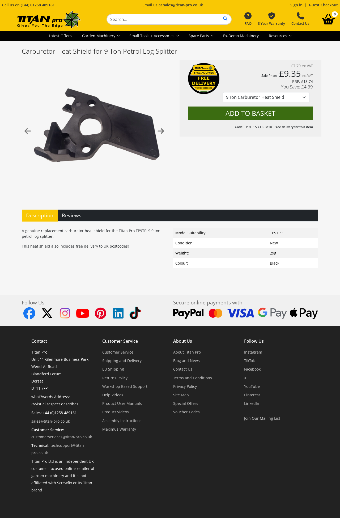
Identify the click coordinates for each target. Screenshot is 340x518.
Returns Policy (115, 377)
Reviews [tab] (71, 215)
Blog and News (186, 360)
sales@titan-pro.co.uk (183, 4)
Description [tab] (39, 215)
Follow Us (254, 341)
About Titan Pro (187, 352)
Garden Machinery (99, 35)
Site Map (181, 394)
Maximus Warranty (119, 429)
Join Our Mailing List (262, 418)
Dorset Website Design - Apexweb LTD (188, 503)
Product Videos (115, 411)
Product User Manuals (122, 403)
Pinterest (252, 394)
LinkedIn (251, 403)
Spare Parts (199, 35)
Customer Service (120, 341)
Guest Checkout (323, 4)
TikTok (249, 360)
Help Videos (112, 394)
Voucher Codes (186, 411)
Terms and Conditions (192, 377)
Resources (278, 35)
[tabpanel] (170, 252)
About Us (182, 341)
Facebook (252, 369)
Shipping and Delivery (122, 360)
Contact (39, 341)
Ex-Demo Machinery (241, 35)
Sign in (296, 4)
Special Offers (185, 403)
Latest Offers (60, 35)
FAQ (248, 19)
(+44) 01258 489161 (38, 4)
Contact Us (300, 19)
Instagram (253, 352)
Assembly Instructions (122, 420)
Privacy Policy (185, 386)
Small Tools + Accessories (152, 35)
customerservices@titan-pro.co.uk (61, 436)
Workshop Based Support (124, 386)
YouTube (252, 386)
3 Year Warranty (271, 19)
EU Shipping (113, 369)
